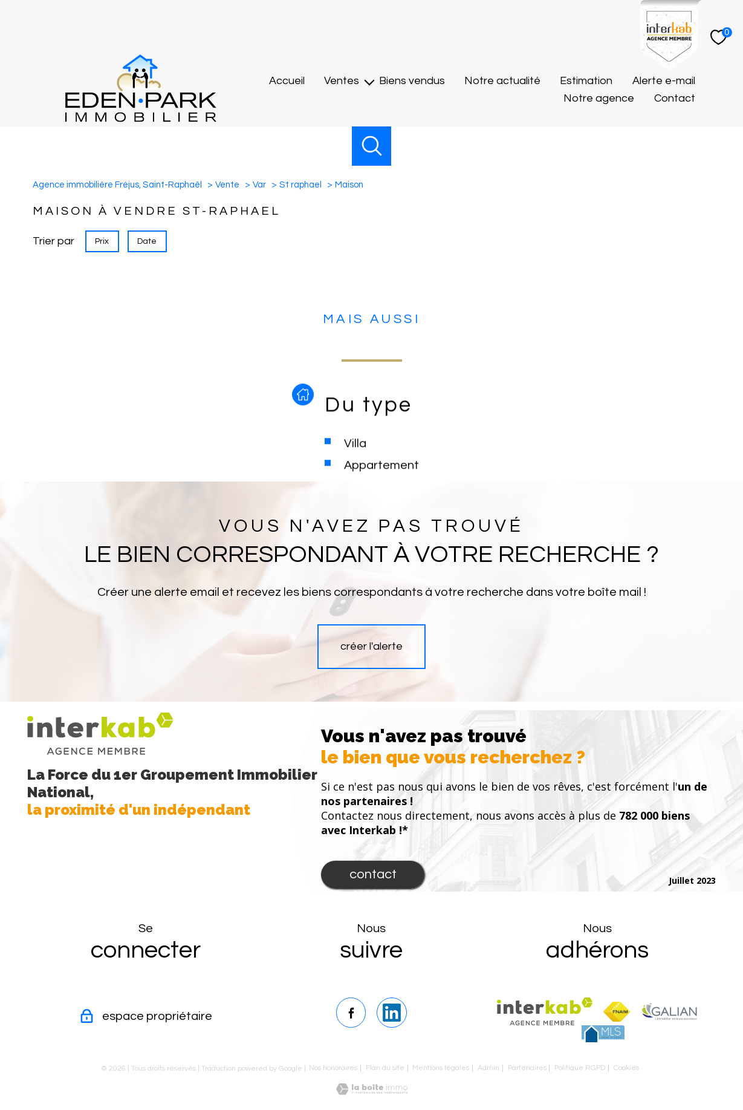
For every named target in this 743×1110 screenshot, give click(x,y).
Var (259, 184)
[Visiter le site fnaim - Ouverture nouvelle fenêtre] (616, 1012)
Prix (102, 240)
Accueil (287, 81)
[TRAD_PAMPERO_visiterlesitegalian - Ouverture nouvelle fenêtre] (669, 1011)
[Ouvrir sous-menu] (369, 81)
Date (147, 240)
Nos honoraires (333, 1068)
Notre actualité (502, 81)
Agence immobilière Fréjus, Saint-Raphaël (117, 184)
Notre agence (598, 99)
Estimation (586, 81)
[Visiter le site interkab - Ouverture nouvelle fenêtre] (545, 1011)
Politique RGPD (579, 1068)
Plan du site (385, 1068)
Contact (674, 99)
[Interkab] (671, 66)
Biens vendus (412, 81)
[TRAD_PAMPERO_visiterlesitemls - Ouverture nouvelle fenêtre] (603, 1033)
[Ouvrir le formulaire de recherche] (371, 146)
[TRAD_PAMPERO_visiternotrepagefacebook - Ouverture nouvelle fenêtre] (351, 1012)
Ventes (341, 81)
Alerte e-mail (663, 81)
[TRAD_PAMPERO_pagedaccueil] (140, 119)
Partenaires (527, 1068)
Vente (227, 184)
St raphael (300, 184)
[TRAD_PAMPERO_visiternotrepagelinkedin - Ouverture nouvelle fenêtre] (392, 1012)
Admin (488, 1068)
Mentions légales (440, 1068)
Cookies (626, 1068)
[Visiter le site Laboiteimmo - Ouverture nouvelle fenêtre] (371, 1091)
